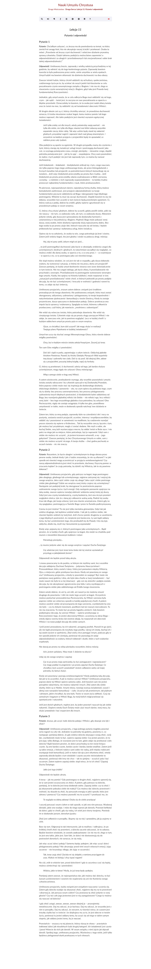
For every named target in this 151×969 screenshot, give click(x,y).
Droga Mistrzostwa (56, 9)
